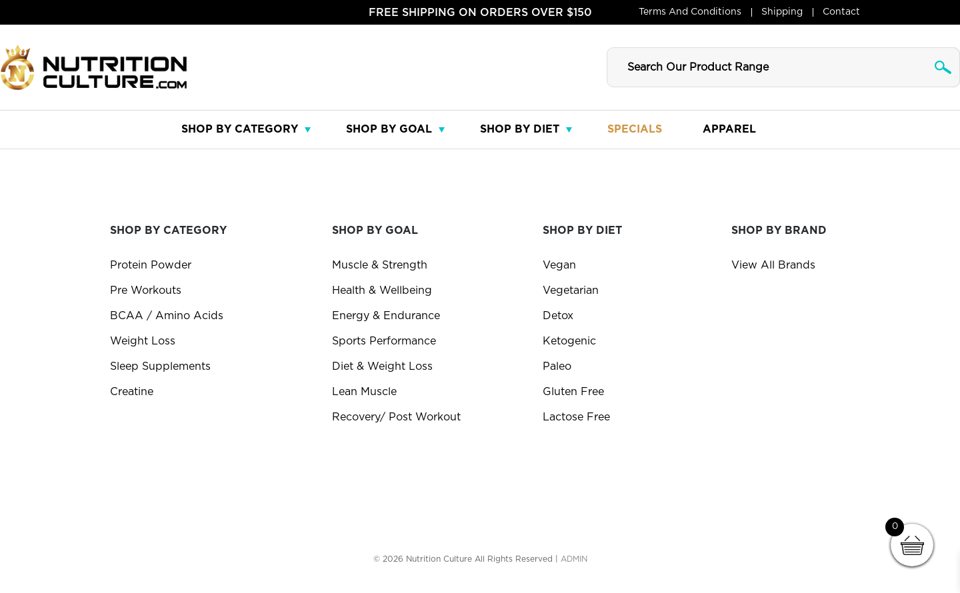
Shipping (782, 12)
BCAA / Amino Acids (166, 315)
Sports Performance (384, 341)
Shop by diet (582, 230)
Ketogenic (569, 341)
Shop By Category (239, 129)
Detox (558, 315)
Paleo (557, 366)
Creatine (131, 391)
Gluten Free (573, 391)
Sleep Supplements (160, 366)
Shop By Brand (779, 230)
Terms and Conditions (690, 12)
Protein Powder (150, 265)
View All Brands (773, 265)
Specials (634, 129)
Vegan (559, 265)
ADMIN (574, 559)
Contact (841, 12)
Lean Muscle (364, 391)
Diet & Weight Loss (382, 366)
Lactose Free (576, 417)
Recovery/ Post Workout (396, 417)
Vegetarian (571, 290)
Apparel (729, 129)
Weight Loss (142, 341)
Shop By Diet (519, 129)
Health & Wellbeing (382, 290)
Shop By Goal (389, 129)
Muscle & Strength (379, 265)
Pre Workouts (145, 290)
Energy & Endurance (386, 315)
